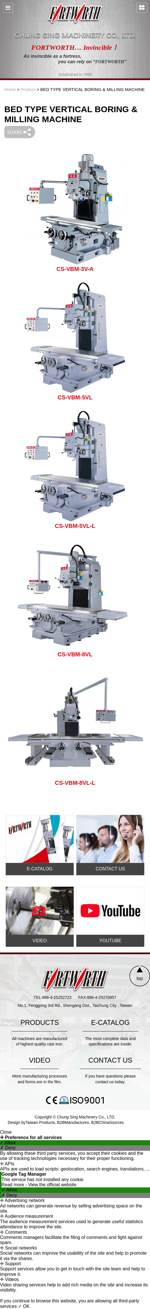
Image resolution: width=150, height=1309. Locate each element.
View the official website (52, 1184)
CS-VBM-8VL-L (75, 783)
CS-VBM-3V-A (74, 269)
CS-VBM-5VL (74, 397)
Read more (13, 1184)
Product (28, 89)
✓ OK (24, 1306)
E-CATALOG (40, 868)
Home (10, 89)
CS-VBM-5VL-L (75, 526)
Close (6, 1132)
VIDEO (40, 940)
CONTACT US (110, 868)
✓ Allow (8, 1142)
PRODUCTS (39, 1022)
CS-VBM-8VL (74, 654)
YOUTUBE (110, 940)
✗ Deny (8, 1147)
